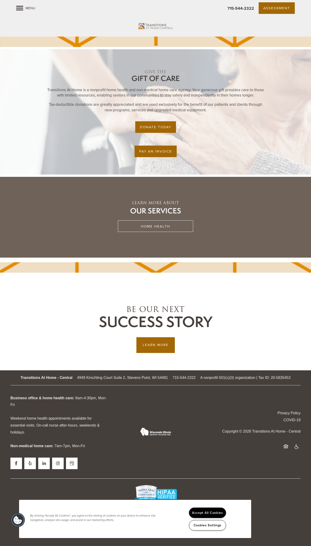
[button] (277, 8)
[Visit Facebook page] (16, 463)
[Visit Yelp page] (30, 463)
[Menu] (25, 8)
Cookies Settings (208, 525)
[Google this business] (72, 463)
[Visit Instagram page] (58, 463)
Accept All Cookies (207, 512)
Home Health (155, 226)
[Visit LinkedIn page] (44, 463)
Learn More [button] (156, 344)
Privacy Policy (289, 413)
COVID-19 (292, 420)
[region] (135, 519)
